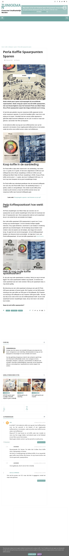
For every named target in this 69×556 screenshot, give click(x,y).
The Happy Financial (58, 157)
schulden (53, 372)
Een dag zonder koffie (57, 149)
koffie (7, 310)
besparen (53, 343)
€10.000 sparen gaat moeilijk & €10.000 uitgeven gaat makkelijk (9, 396)
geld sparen (35, 392)
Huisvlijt (54, 116)
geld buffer (53, 358)
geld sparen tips (55, 361)
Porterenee (55, 137)
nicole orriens (14, 472)
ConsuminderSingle (58, 111)
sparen (20, 310)
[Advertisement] (24, 34)
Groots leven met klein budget (57, 189)
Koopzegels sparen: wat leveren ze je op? (27, 197)
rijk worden (53, 370)
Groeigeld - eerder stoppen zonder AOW (58, 179)
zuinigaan (60, 387)
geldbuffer (53, 364)
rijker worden (61, 370)
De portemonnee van (56, 335)
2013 (53, 422)
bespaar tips (60, 340)
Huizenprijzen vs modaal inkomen (61, 183)
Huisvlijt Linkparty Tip (57, 118)
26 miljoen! (61, 84)
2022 (53, 405)
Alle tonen (63, 194)
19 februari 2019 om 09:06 (39, 472)
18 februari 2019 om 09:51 (39, 422)
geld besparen (58, 352)
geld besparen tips (55, 355)
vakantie (53, 381)
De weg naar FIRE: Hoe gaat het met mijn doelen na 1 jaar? (58, 169)
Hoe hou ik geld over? (58, 175)
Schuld (52, 337)
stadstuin (62, 378)
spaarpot (53, 375)
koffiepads (14, 310)
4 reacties (17, 60)
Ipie (11, 422)
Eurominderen (56, 91)
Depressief (54, 176)
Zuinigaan (55, 83)
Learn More (32, 554)
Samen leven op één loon (14, 525)
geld (52, 352)
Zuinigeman (11, 6)
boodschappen (60, 343)
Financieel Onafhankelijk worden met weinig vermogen (58, 274)
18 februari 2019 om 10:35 (39, 446)
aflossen (53, 340)
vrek (52, 384)
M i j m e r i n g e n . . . (58, 95)
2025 (53, 403)
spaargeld (59, 372)
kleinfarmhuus (56, 129)
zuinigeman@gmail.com (29, 11)
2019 (53, 413)
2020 (53, 410)
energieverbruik (60, 349)
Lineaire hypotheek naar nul (57, 121)
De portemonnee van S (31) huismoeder (15, 540)
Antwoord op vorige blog (58, 93)
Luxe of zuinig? (56, 164)
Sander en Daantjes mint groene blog (58, 147)
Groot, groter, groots (58, 234)
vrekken (57, 384)
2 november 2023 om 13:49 (39, 463)
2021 (53, 408)
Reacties (7, 442)
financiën (20, 392)
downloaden (40, 236)
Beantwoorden (42, 442)
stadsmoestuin (54, 378)
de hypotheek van (55, 346)
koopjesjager (54, 367)
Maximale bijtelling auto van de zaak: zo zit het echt (58, 160)
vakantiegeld (60, 381)
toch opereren (55, 191)
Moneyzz (54, 151)
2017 (53, 418)
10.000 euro (6, 392)
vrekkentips (53, 387)
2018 (53, 415)
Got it (39, 554)
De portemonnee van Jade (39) (14, 533)
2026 (53, 400)
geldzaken (60, 364)
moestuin (61, 367)
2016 (53, 420)
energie (52, 349)
